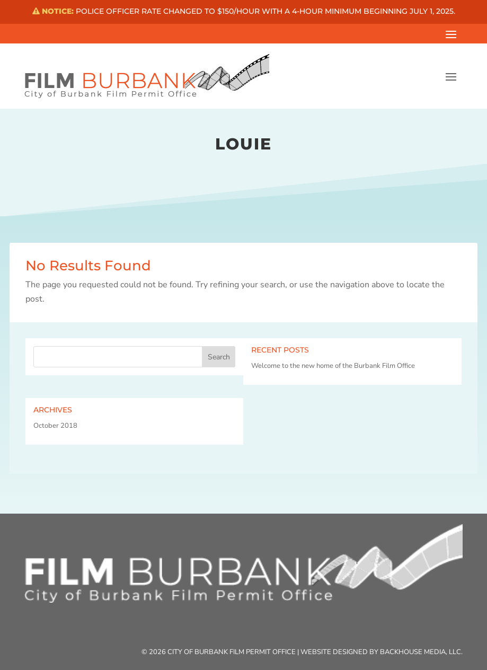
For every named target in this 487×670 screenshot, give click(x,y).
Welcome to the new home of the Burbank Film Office (333, 366)
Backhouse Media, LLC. (421, 652)
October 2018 (55, 425)
